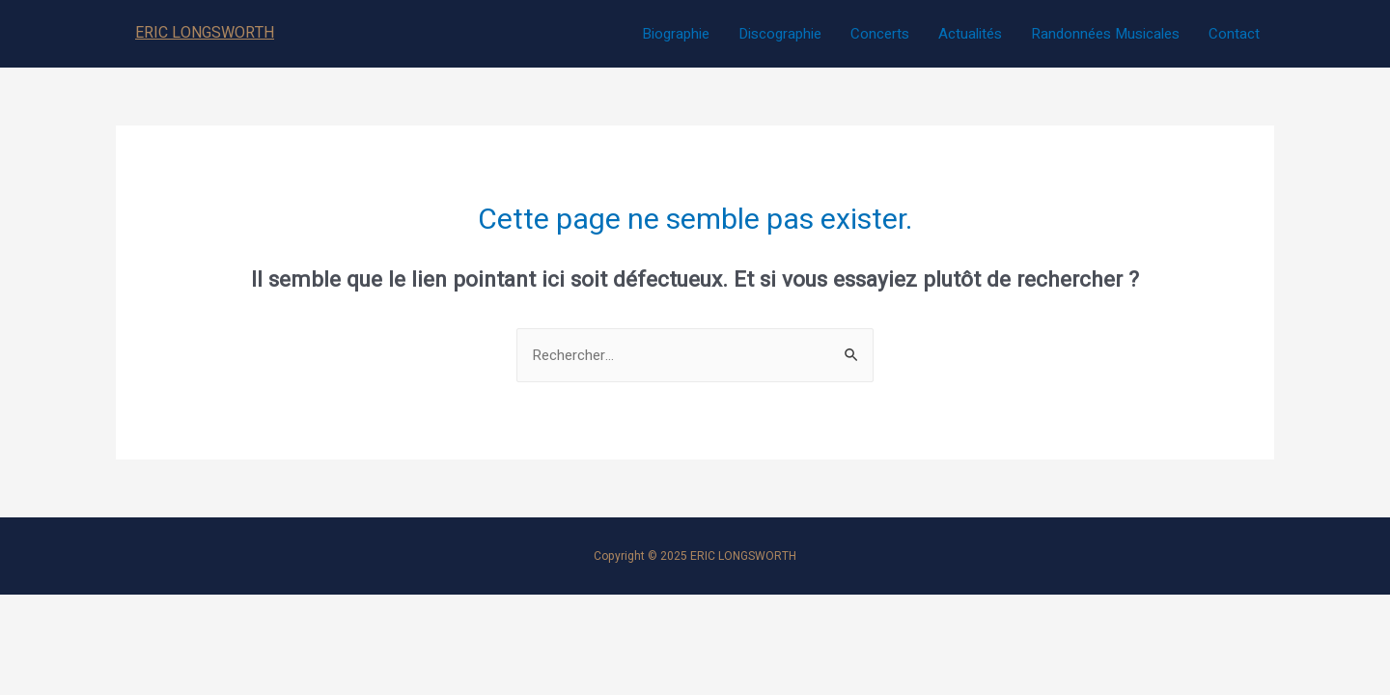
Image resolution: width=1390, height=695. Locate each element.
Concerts (879, 33)
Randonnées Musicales (1105, 33)
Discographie (779, 33)
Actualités (970, 33)
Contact (1234, 33)
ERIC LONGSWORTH (204, 32)
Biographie (675, 33)
